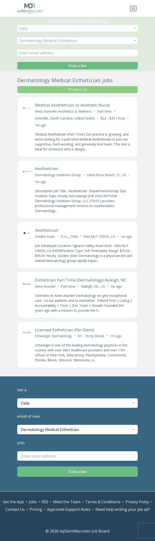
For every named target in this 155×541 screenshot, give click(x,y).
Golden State (45, 236)
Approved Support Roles (68, 509)
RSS (45, 501)
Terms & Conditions (103, 501)
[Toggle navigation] (133, 8)
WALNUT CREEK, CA (99, 236)
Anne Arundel (45, 286)
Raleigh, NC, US (93, 286)
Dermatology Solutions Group (58, 175)
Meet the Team (66, 501)
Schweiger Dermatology (53, 336)
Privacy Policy (137, 501)
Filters (77, 89)
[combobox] (77, 28)
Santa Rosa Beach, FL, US (106, 175)
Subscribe (77, 65)
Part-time (104, 111)
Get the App (13, 501)
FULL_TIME (69, 236)
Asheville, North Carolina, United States (65, 118)
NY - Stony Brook (91, 336)
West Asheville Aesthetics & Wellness (63, 111)
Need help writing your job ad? (122, 509)
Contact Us (15, 509)
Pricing (36, 509)
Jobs (33, 501)
